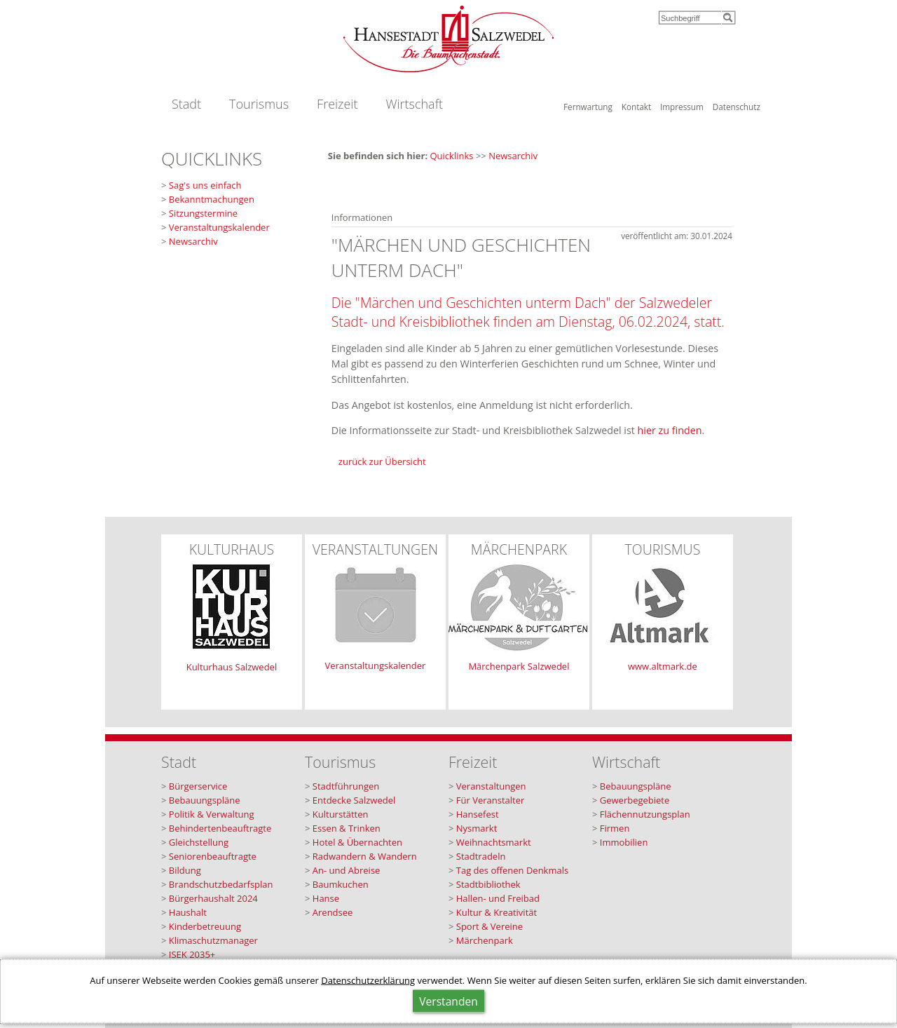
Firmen (615, 828)
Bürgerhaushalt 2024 (213, 898)
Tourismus (259, 103)
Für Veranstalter (490, 800)
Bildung (185, 870)
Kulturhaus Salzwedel (232, 667)
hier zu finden (670, 430)
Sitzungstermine (203, 213)
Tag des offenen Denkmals (512, 870)
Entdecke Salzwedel (354, 800)
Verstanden (448, 1001)
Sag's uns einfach (205, 185)
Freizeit (337, 103)
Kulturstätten (341, 814)
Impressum (682, 106)
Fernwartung (587, 106)
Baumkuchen (341, 884)
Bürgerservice (198, 786)
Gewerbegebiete (635, 800)
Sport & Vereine (489, 926)
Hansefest (477, 814)
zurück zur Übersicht (382, 461)
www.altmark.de (662, 666)
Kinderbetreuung (205, 926)
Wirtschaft (414, 103)
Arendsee (333, 912)
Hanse (326, 898)
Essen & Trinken (347, 828)
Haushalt (188, 912)
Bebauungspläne (204, 800)
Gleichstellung (198, 842)
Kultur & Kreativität (496, 912)
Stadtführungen (346, 786)
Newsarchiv (512, 155)
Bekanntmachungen (211, 199)
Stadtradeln (481, 856)
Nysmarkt (477, 828)
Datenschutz (736, 106)
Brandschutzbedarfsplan (221, 884)
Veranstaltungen (491, 786)
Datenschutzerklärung (368, 980)
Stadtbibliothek (488, 884)
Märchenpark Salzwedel (518, 666)
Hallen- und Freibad (498, 898)
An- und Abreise (347, 870)
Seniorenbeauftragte (212, 856)
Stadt (186, 103)
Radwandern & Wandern (365, 856)
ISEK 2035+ (192, 954)
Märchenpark (484, 940)
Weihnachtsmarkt (493, 842)
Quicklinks (452, 155)
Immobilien (624, 842)
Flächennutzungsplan (645, 814)
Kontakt (636, 106)
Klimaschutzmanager (213, 940)
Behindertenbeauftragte (220, 828)
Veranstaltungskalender (219, 227)
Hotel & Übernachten (357, 842)
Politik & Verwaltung (211, 814)
